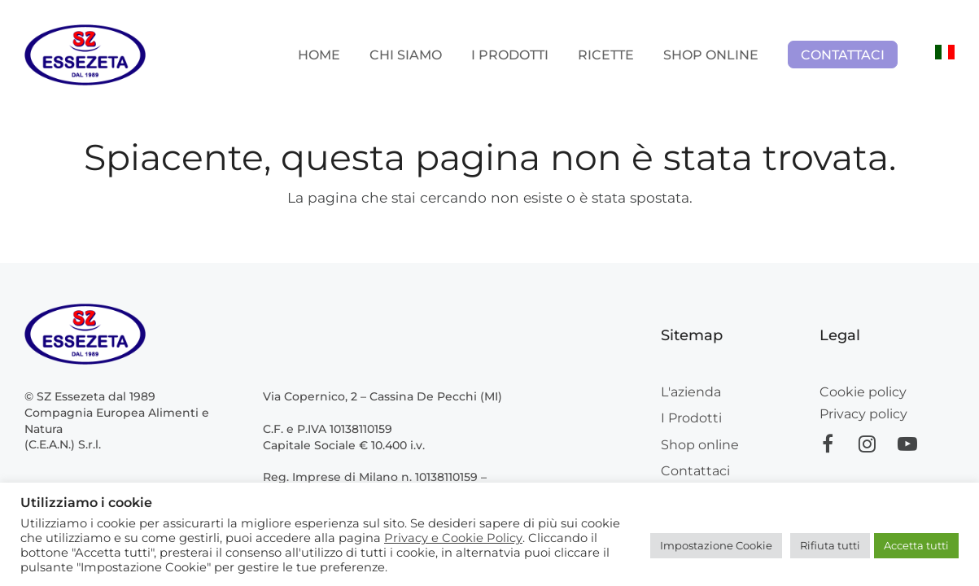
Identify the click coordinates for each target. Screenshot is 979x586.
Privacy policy (863, 414)
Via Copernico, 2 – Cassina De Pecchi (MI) (382, 396)
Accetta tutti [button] (916, 545)
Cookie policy (863, 392)
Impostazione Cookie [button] (716, 545)
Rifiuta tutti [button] (830, 545)
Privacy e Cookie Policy (453, 538)
